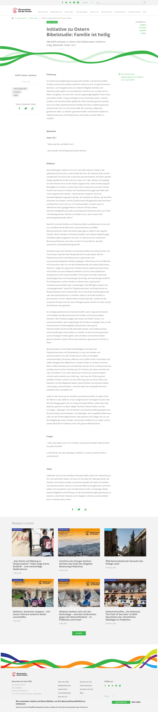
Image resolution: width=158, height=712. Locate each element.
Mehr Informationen (22, 710)
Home (12, 18)
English (143, 25)
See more (79, 633)
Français (142, 27)
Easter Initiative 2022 (20, 88)
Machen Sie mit (106, 12)
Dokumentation (120, 12)
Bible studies (34, 18)
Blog (144, 12)
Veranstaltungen (82, 12)
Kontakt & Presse (134, 12)
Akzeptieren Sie (121, 702)
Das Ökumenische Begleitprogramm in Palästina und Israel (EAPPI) (132, 77)
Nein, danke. (136, 702)
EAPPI (15, 95)
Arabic (143, 33)
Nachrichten (69, 12)
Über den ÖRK (43, 12)
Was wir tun (94, 12)
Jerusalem (17, 92)
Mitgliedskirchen (56, 12)
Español (142, 30)
